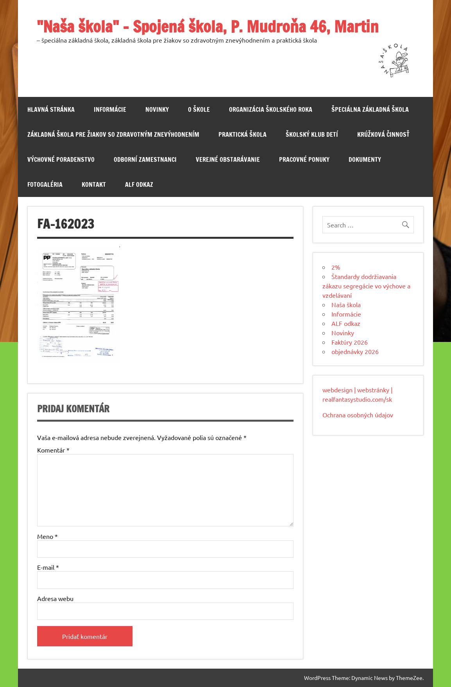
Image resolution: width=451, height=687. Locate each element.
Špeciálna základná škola (370, 109)
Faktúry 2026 (349, 342)
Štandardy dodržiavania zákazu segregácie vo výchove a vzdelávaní (366, 285)
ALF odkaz (139, 184)
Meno (47, 536)
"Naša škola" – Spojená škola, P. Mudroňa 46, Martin (208, 26)
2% (335, 267)
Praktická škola (242, 134)
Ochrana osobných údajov (357, 415)
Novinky (157, 109)
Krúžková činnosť (383, 134)
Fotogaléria (45, 184)
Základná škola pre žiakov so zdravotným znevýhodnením (113, 134)
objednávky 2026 (355, 351)
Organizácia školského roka (270, 109)
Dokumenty (365, 159)
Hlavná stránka (51, 109)
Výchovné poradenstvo (61, 159)
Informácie (110, 109)
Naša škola (346, 304)
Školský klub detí (312, 134)
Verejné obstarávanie (228, 159)
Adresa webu (55, 598)
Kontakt (94, 184)
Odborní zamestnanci (145, 159)
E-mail (48, 567)
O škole (199, 109)
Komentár (53, 450)
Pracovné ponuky (304, 159)
